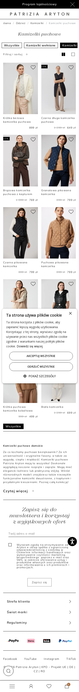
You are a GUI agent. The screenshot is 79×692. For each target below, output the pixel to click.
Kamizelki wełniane (41, 45)
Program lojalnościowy (39, 4)
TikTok (71, 658)
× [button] (70, 313)
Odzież (21, 23)
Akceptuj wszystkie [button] (41, 356)
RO (43, 671)
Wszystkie (12, 45)
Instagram (51, 658)
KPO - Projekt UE (54, 667)
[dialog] (39, 346)
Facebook (10, 658)
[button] (8, 671)
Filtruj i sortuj (16, 54)
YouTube (30, 658)
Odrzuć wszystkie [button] (41, 366)
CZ (36, 671)
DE (71, 667)
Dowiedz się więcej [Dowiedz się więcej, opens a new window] (30, 346)
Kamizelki (37, 23)
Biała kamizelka (52, 406)
